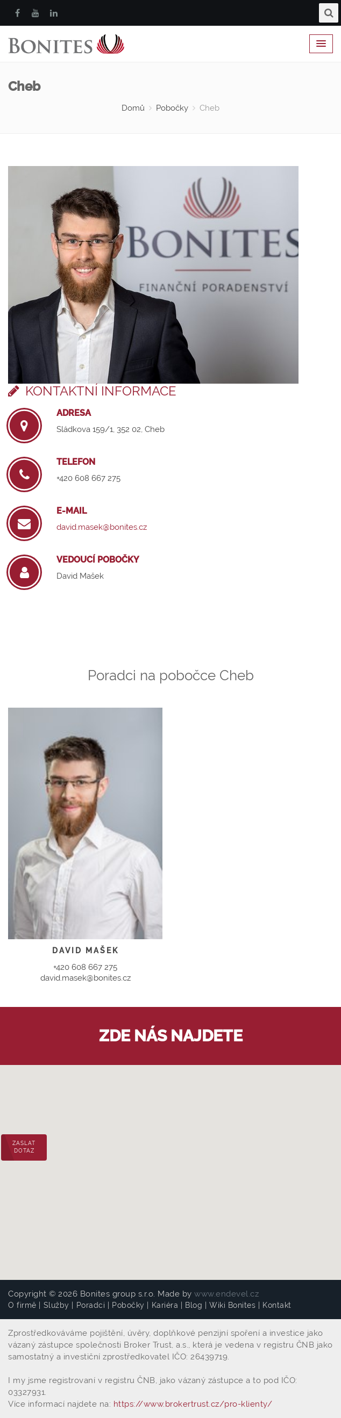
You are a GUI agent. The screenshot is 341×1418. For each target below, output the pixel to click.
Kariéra (165, 1305)
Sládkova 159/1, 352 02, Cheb (110, 429)
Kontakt (277, 1305)
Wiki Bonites (232, 1305)
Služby (56, 1305)
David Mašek (80, 576)
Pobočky (172, 108)
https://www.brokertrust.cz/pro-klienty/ (193, 1404)
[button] (170, 1162)
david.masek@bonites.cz (101, 527)
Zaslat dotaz (23, 1147)
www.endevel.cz (226, 1294)
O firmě (22, 1305)
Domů (133, 108)
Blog (193, 1305)
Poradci (90, 1305)
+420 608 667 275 (88, 478)
